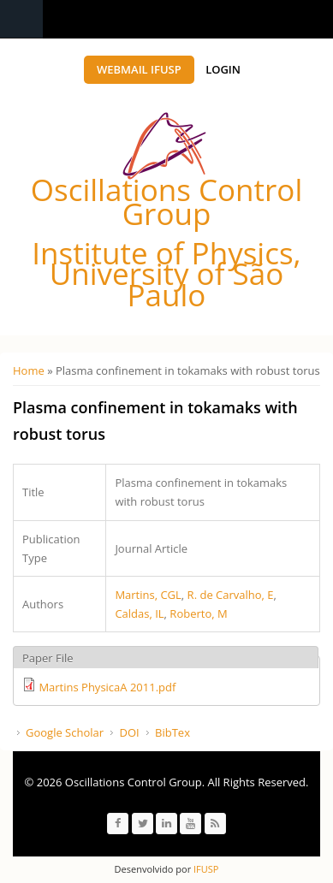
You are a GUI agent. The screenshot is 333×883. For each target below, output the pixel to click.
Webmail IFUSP (139, 69)
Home (29, 370)
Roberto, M (198, 613)
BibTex (172, 732)
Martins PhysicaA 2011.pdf (107, 687)
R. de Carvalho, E (230, 594)
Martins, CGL (148, 594)
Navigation (21, 19)
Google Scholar (65, 732)
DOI (129, 732)
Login (223, 69)
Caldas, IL (139, 613)
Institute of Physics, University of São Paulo (166, 274)
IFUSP (204, 868)
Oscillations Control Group (166, 201)
